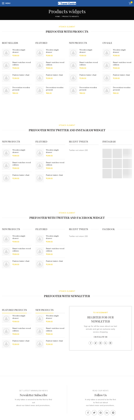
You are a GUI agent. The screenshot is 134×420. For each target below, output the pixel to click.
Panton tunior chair (21, 75)
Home (57, 16)
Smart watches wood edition (21, 63)
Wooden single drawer (18, 51)
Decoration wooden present (21, 88)
